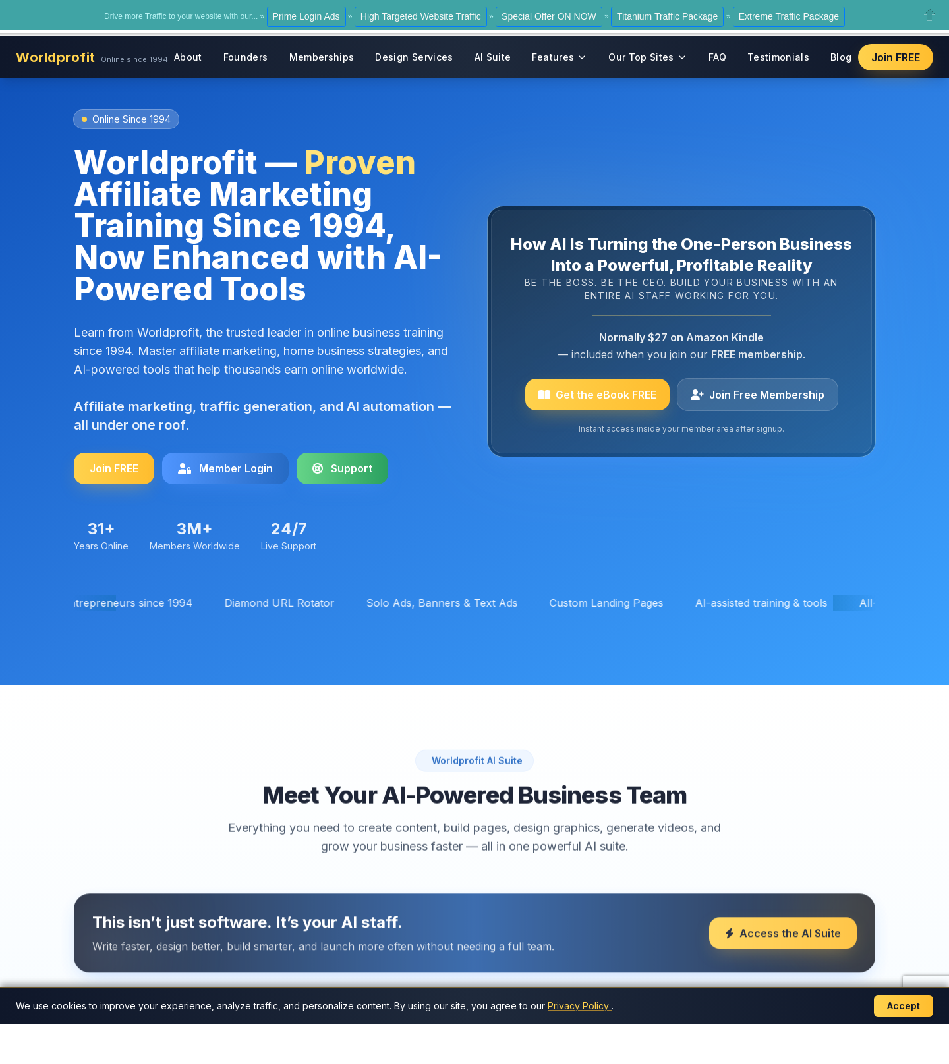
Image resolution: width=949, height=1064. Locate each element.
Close (930, 15)
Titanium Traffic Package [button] (667, 16)
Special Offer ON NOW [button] (549, 16)
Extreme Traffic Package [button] (789, 16)
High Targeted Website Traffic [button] (420, 16)
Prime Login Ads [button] (306, 16)
